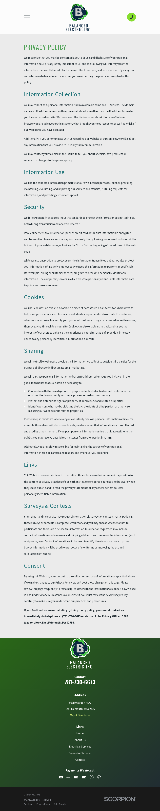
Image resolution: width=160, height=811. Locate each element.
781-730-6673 (80, 682)
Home (80, 733)
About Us (80, 740)
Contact (80, 760)
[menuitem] (28, 804)
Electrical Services (80, 746)
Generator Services (80, 753)
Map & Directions (80, 715)
